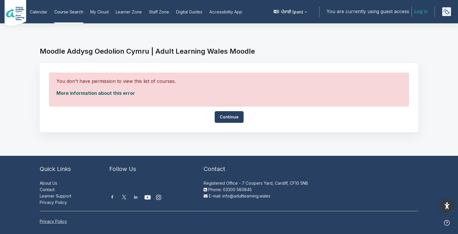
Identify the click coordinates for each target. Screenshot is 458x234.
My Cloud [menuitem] (99, 11)
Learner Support (55, 195)
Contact (47, 189)
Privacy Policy (53, 202)
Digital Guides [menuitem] (189, 11)
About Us (48, 183)
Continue (229, 116)
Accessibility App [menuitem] (225, 11)
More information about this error (95, 93)
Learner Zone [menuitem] (129, 11)
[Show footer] (447, 223)
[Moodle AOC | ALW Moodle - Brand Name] (11, 11)
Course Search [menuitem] (68, 11)
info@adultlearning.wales (246, 195)
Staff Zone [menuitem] (159, 11)
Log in (421, 11)
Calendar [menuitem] (38, 11)
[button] (290, 12)
